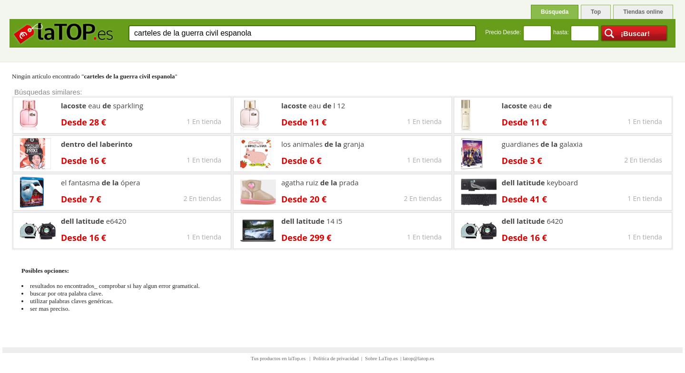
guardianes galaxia (542, 144)
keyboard (540, 182)
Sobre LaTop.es (381, 358)
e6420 (94, 221)
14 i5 (311, 221)
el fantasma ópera (100, 182)
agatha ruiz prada (320, 182)
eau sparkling (102, 105)
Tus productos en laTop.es (279, 358)
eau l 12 (313, 105)
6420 (532, 221)
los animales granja (322, 144)
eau (527, 105)
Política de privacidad (336, 358)
